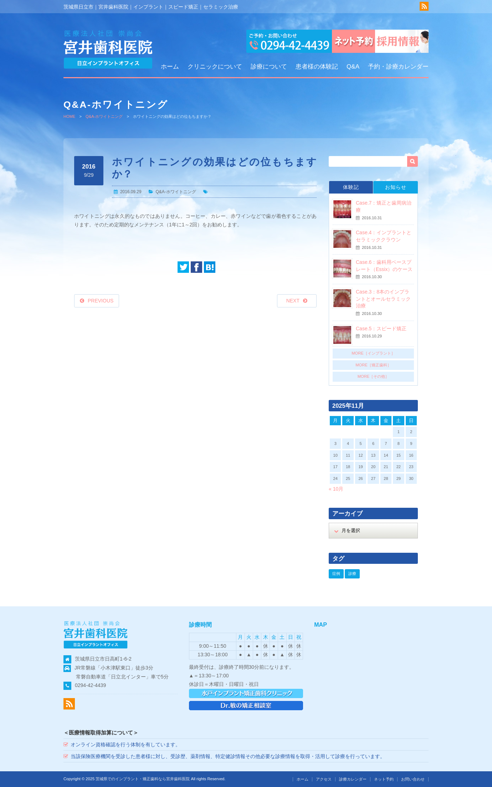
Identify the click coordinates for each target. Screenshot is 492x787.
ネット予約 (384, 779)
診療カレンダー (353, 779)
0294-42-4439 (90, 685)
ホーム (170, 66)
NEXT (292, 301)
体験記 (351, 187)
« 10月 (336, 489)
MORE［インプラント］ (373, 353)
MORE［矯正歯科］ (373, 365)
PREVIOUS (100, 301)
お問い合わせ (413, 779)
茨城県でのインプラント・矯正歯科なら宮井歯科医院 (143, 779)
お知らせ (395, 187)
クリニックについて (215, 66)
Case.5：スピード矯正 (381, 328)
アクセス (324, 779)
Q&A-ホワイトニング (104, 116)
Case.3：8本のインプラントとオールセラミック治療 (383, 299)
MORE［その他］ (373, 376)
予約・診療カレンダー (398, 66)
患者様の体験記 (317, 66)
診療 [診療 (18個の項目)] (352, 573)
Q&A (353, 66)
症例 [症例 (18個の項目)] (336, 573)
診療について (269, 66)
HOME (69, 116)
